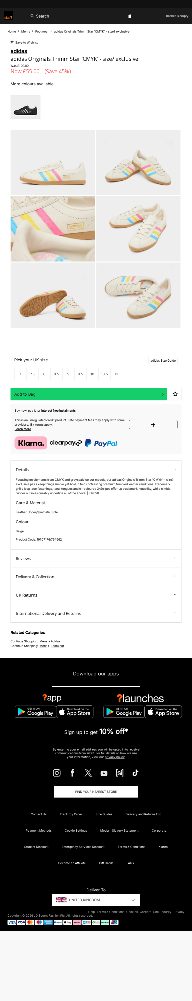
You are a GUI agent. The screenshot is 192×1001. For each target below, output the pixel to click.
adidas (55, 641)
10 (92, 374)
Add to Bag (25, 394)
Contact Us (38, 814)
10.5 (104, 374)
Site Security (162, 912)
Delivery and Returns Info (143, 814)
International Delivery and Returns (96, 613)
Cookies (132, 912)
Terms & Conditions (131, 847)
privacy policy (114, 757)
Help (91, 912)
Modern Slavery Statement (119, 830)
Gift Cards (106, 863)
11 (116, 374)
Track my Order (71, 814)
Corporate (159, 830)
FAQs (130, 863)
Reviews (96, 558)
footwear (57, 646)
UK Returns (96, 595)
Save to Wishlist (26, 42)
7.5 (32, 374)
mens (43, 641)
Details (96, 469)
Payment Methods (39, 830)
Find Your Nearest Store (96, 792)
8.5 (56, 374)
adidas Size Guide (163, 360)
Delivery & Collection (96, 577)
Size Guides (104, 814)
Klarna (163, 847)
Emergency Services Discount (83, 847)
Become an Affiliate (72, 863)
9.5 (80, 374)
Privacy (179, 912)
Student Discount (36, 847)
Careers (145, 912)
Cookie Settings (76, 830)
